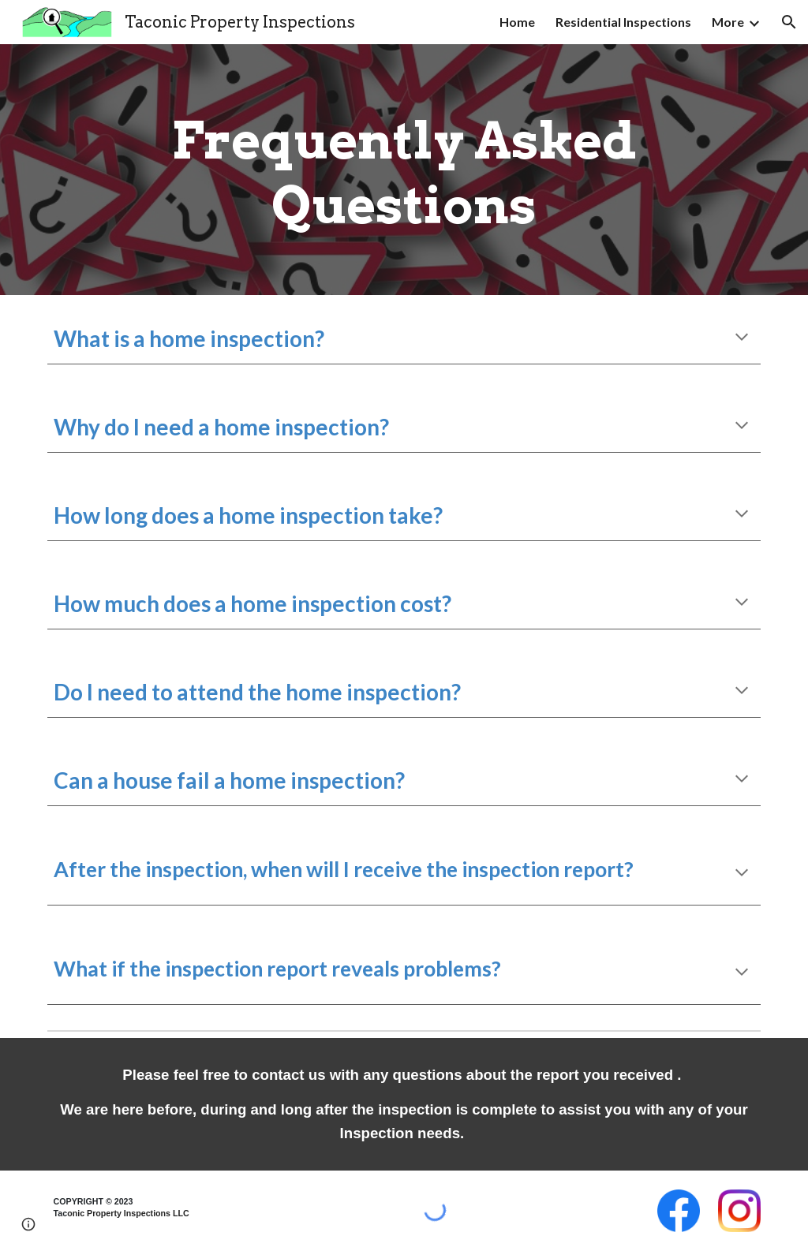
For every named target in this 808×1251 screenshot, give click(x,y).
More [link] (728, 21)
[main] (404, 169)
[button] (789, 22)
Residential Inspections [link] (623, 21)
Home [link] (517, 21)
